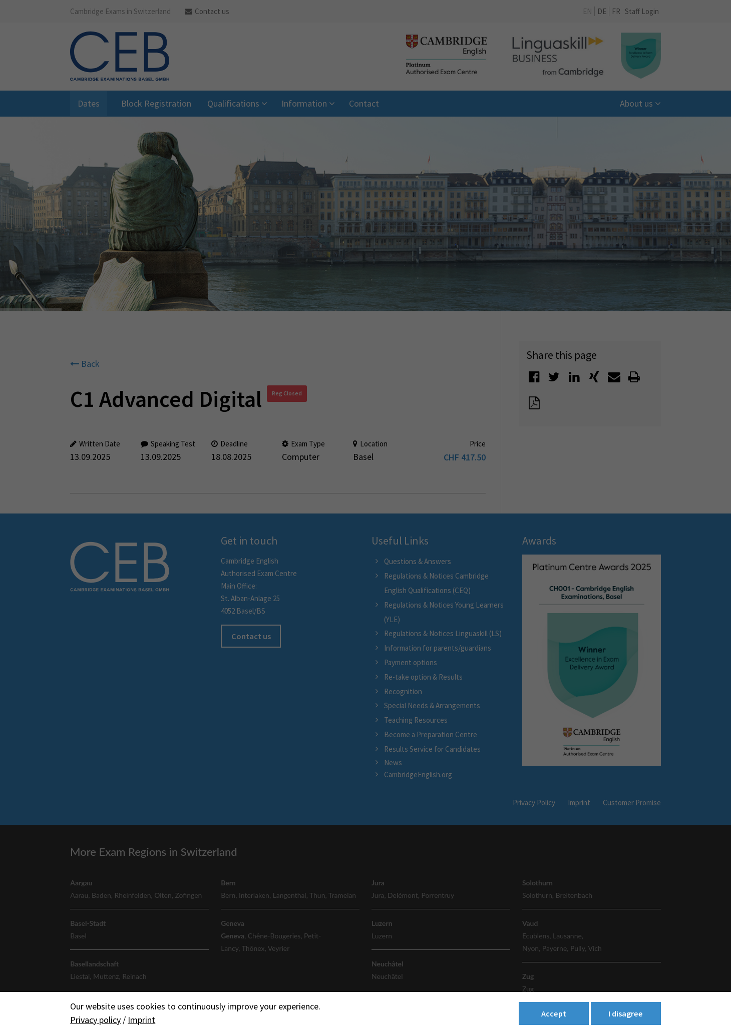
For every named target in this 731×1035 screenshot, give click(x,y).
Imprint (141, 1019)
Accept (553, 1013)
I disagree (625, 1013)
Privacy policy (95, 1019)
